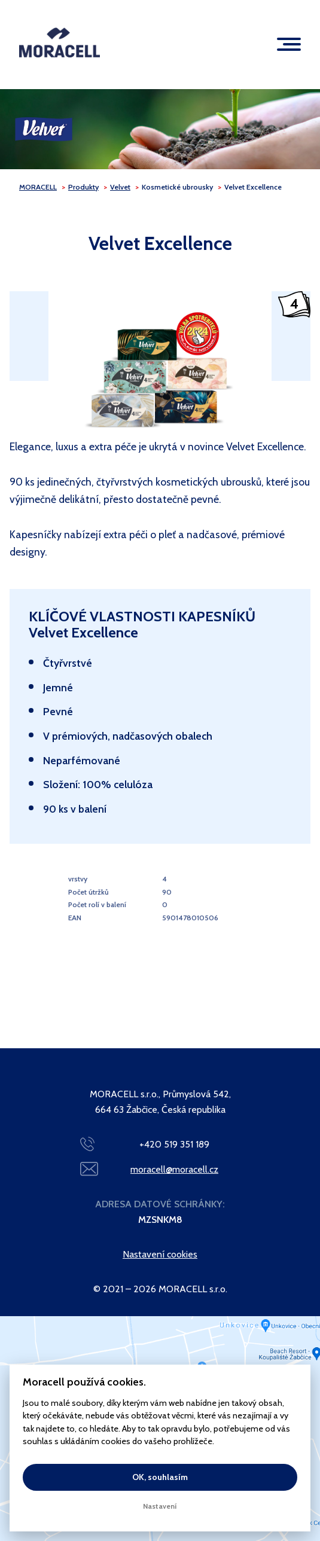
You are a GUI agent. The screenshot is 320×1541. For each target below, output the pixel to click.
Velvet (120, 186)
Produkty (83, 186)
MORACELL (38, 186)
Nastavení (160, 1506)
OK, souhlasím (160, 1477)
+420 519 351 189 (174, 1144)
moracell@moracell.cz (174, 1169)
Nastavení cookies (160, 1254)
